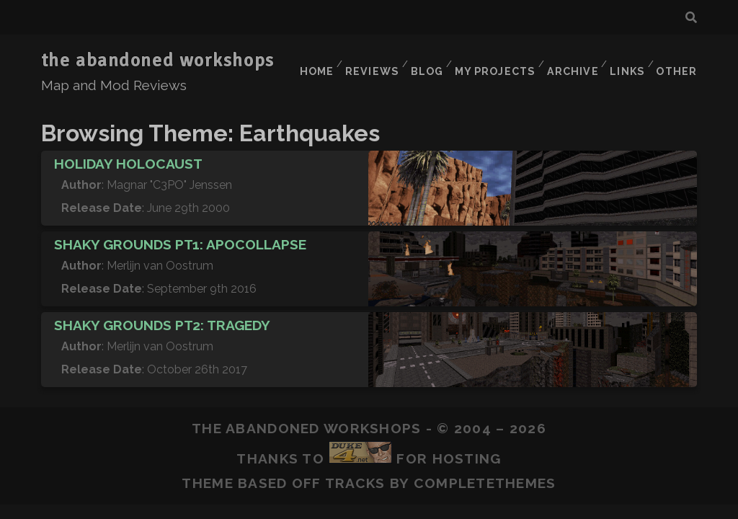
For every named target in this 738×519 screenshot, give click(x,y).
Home (308, 61)
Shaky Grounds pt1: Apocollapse (180, 227)
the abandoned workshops (158, 60)
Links (625, 61)
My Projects (491, 61)
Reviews (366, 61)
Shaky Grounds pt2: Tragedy (162, 308)
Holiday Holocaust (128, 146)
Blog (422, 61)
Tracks (355, 466)
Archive (569, 61)
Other (678, 61)
